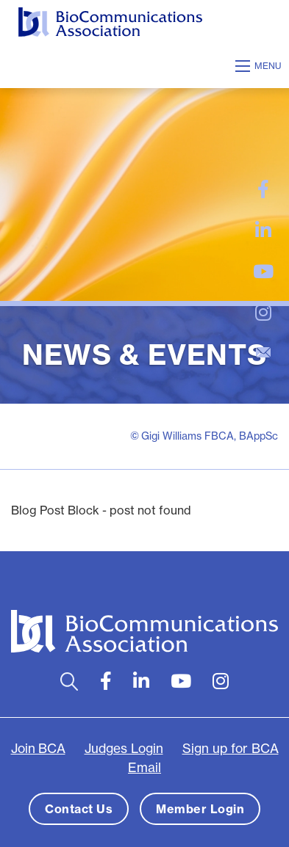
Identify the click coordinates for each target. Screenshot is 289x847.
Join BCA (38, 749)
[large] (263, 189)
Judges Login (124, 749)
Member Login (200, 808)
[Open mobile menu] (260, 66)
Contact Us (79, 808)
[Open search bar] (69, 681)
